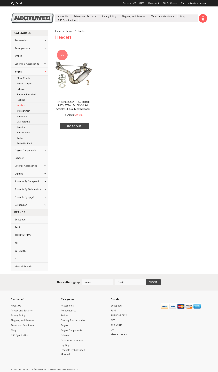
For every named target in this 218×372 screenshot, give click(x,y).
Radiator (21, 127)
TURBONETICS (23, 235)
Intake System (23, 110)
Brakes (18, 55)
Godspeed (20, 219)
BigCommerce (72, 369)
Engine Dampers (25, 83)
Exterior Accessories (26, 165)
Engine (18, 71)
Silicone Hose (23, 132)
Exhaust (21, 89)
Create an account (198, 3)
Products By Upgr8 (24, 197)
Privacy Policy (109, 16)
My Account (153, 3)
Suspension (21, 204)
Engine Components (25, 150)
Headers (21, 105)
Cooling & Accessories (27, 63)
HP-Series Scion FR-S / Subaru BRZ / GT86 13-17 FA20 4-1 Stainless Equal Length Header (73, 105)
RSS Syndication (67, 20)
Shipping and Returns (133, 16)
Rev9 (17, 227)
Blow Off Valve (24, 78)
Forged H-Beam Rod (26, 94)
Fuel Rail (21, 99)
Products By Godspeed (27, 181)
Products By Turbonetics (28, 189)
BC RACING (20, 250)
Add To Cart (74, 126)
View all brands (23, 266)
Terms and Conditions (162, 16)
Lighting (19, 173)
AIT (17, 243)
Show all (65, 354)
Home (58, 31)
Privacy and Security (85, 16)
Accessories (21, 40)
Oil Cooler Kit (23, 121)
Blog (182, 16)
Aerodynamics (22, 48)
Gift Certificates (170, 3)
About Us (63, 16)
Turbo (20, 138)
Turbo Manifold (24, 143)
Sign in (184, 3)
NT (16, 258)
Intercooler (22, 116)
